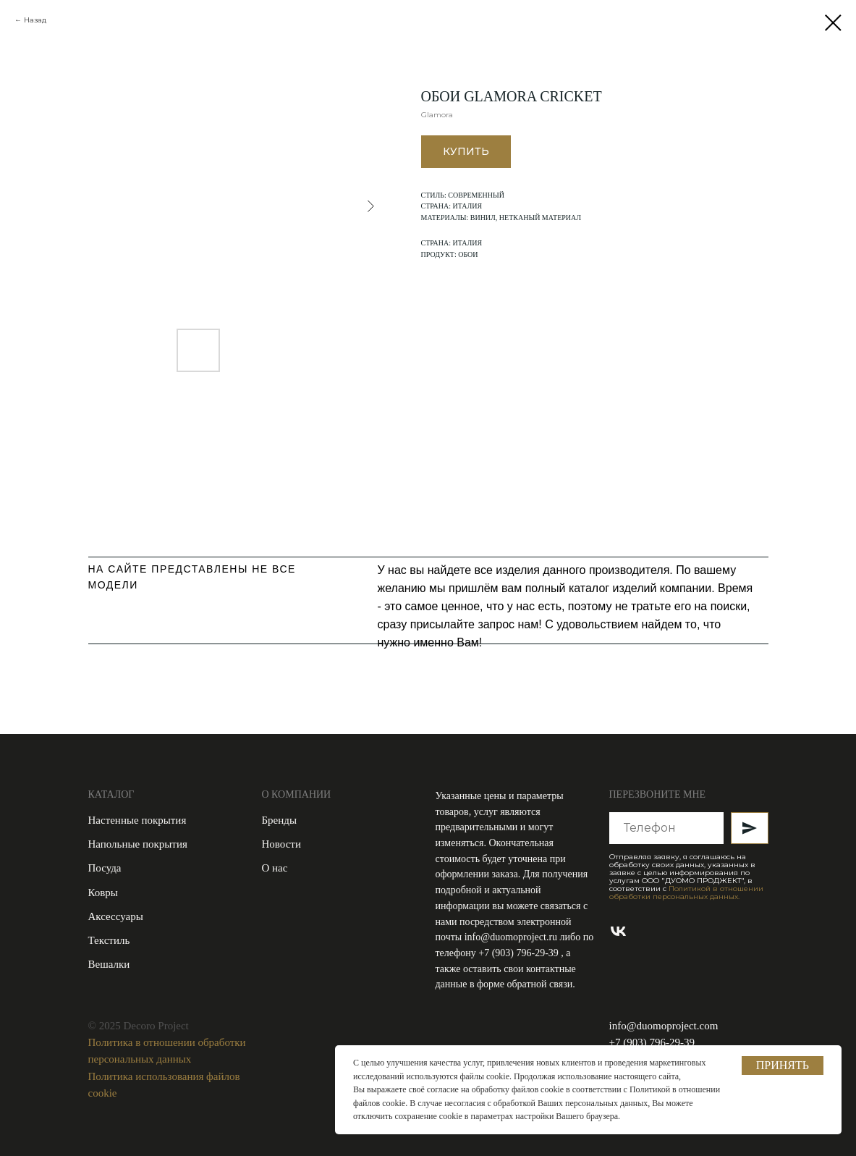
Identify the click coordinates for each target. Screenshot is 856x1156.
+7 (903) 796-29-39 (519, 953)
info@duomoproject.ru (511, 937)
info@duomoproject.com (664, 1025)
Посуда (105, 868)
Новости (281, 844)
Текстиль (109, 940)
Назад (35, 20)
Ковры (103, 892)
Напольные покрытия (137, 844)
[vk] (618, 931)
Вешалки (109, 964)
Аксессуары (115, 916)
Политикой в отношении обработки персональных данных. (686, 892)
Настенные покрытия (137, 820)
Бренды (279, 820)
